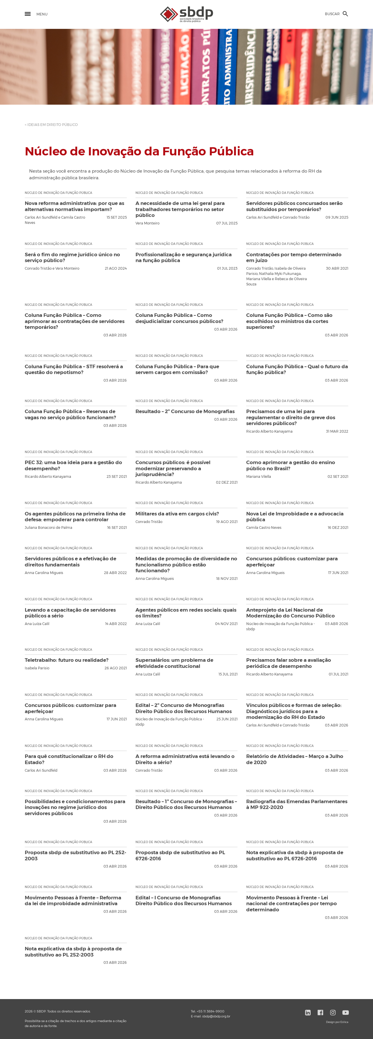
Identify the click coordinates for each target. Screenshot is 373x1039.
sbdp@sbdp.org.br (216, 1016)
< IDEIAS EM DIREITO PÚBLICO (51, 125)
